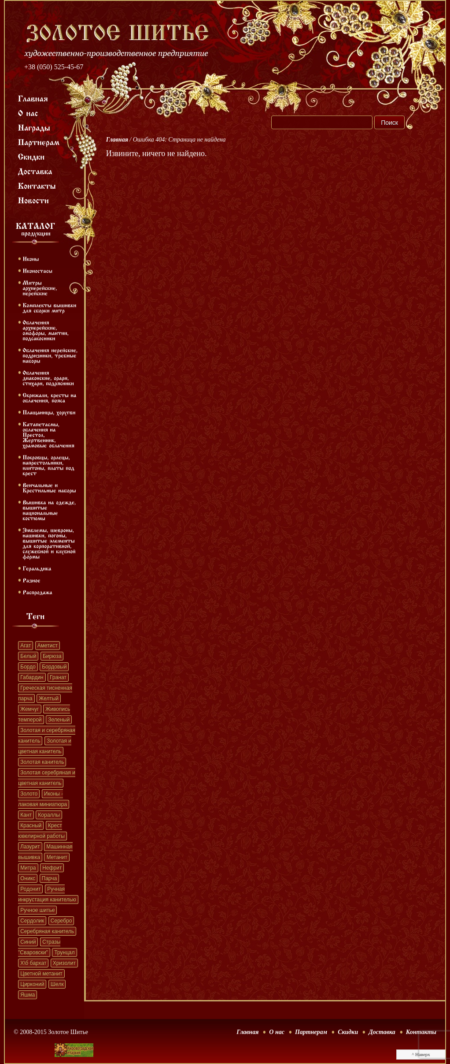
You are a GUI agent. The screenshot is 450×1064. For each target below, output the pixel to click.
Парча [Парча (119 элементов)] (49, 878)
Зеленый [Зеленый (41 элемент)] (59, 720)
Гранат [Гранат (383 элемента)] (58, 677)
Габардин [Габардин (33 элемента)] (32, 677)
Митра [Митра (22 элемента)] (28, 868)
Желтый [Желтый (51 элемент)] (49, 698)
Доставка (382, 1032)
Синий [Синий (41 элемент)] (28, 942)
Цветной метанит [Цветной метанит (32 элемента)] (41, 974)
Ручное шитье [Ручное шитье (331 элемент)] (37, 910)
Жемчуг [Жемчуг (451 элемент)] (29, 709)
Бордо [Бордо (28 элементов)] (28, 667)
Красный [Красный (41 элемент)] (30, 825)
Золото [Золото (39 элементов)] (28, 794)
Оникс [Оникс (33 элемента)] (27, 878)
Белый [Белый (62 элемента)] (28, 656)
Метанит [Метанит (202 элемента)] (56, 857)
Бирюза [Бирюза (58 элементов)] (52, 656)
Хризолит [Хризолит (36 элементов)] (64, 963)
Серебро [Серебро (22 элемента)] (61, 921)
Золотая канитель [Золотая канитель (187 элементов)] (42, 762)
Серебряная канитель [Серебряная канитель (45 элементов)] (47, 931)
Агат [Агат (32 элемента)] (25, 645)
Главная (117, 139)
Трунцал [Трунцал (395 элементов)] (64, 952)
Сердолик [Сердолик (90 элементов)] (32, 921)
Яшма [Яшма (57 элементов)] (27, 995)
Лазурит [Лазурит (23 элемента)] (30, 847)
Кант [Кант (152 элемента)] (26, 815)
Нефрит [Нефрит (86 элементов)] (52, 868)
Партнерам (311, 1032)
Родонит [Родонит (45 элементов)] (30, 889)
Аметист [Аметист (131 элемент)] (47, 645)
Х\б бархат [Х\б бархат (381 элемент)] (33, 963)
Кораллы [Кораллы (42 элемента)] (49, 815)
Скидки (348, 1032)
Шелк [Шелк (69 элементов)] (57, 984)
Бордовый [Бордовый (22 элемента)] (54, 667)
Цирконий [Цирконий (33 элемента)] (32, 984)
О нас (276, 1032)
